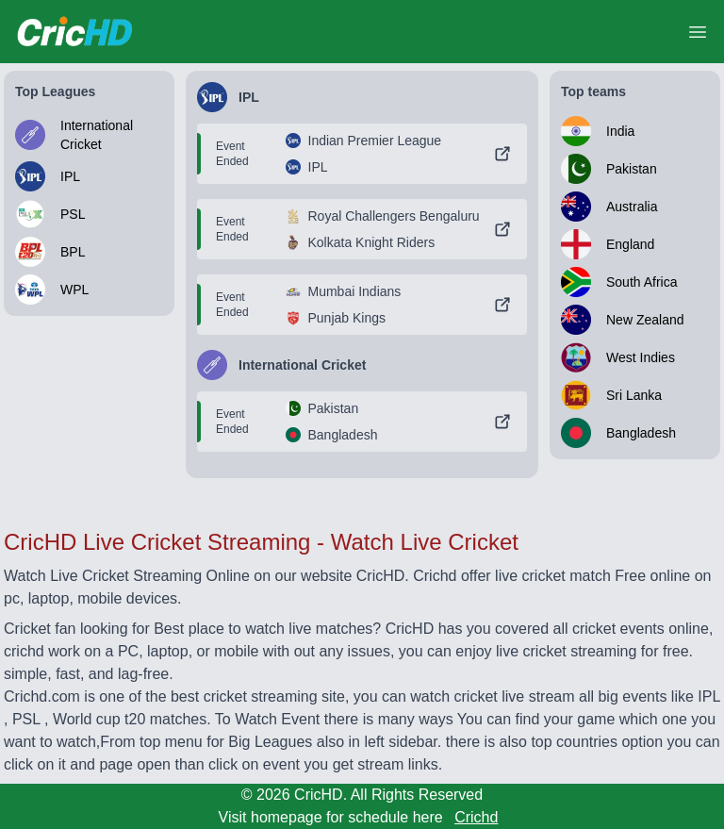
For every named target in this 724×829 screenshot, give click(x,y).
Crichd (476, 817)
